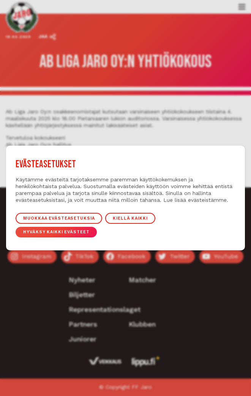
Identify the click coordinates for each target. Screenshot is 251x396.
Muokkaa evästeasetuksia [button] (59, 218)
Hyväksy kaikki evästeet (56, 231)
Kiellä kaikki (130, 218)
